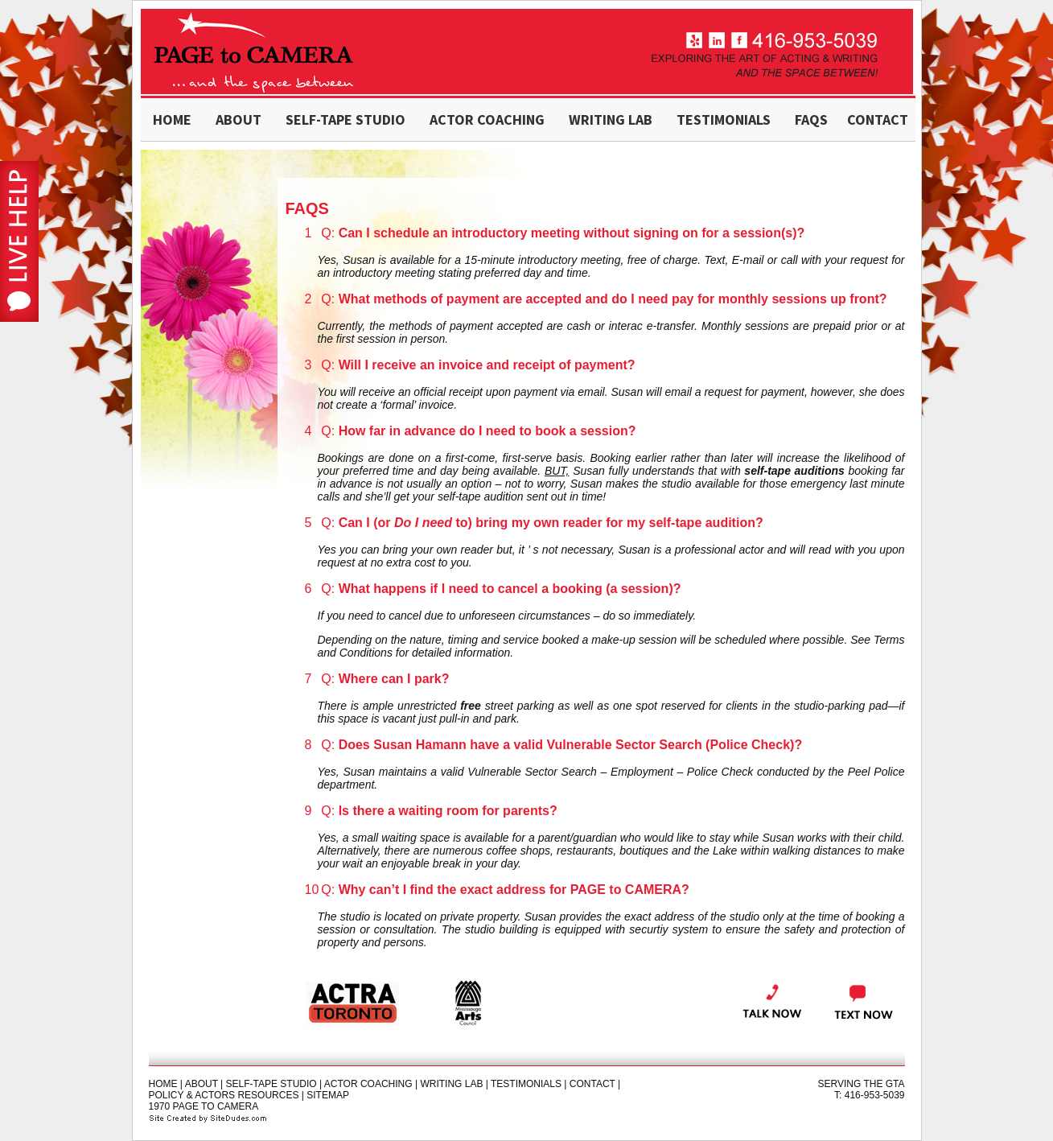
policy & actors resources (224, 1095)
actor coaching (487, 119)
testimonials (724, 119)
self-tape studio (345, 119)
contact (877, 119)
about (238, 119)
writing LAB (610, 119)
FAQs (811, 119)
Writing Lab (451, 1084)
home (172, 119)
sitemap (327, 1095)
